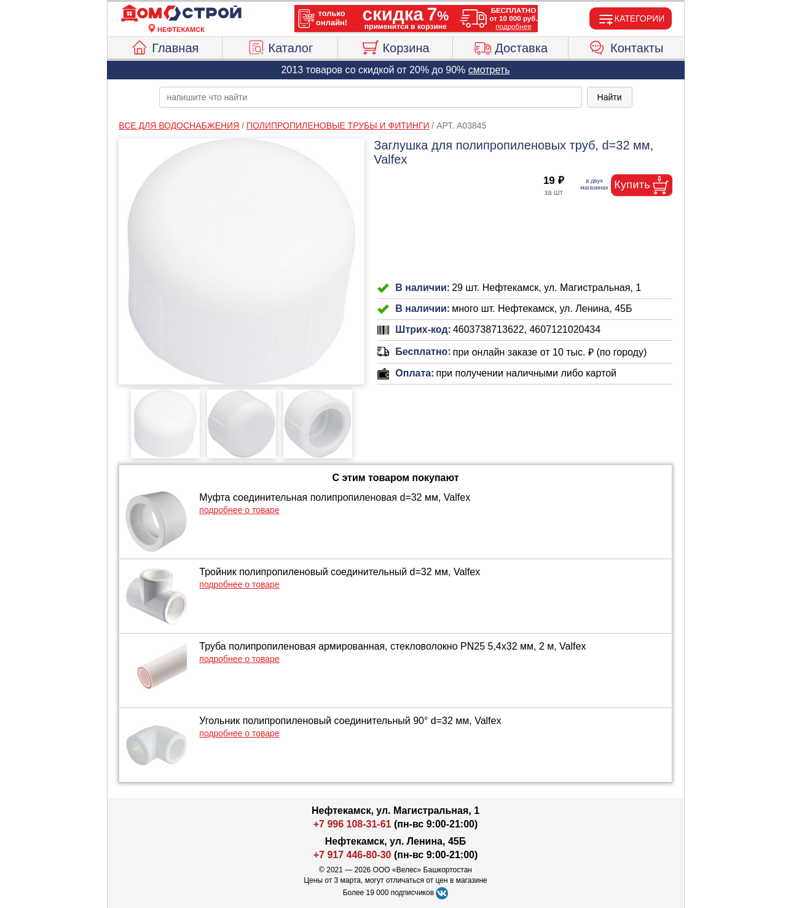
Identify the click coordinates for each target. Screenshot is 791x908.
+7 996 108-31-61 (352, 824)
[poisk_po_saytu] (370, 97)
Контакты (626, 46)
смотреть (489, 70)
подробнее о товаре (239, 510)
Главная (164, 46)
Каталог (280, 46)
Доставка (510, 46)
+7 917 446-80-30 (352, 855)
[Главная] (181, 13)
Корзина (395, 46)
